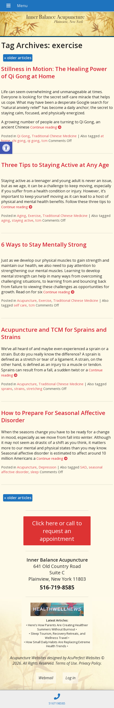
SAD (83, 467)
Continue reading (45, 127)
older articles (17, 57)
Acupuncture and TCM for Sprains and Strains (54, 333)
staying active (22, 220)
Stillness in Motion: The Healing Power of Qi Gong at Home (54, 72)
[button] (6, 148)
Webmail (46, 677)
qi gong (33, 140)
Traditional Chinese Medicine (54, 136)
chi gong (19, 140)
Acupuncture (27, 300)
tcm (44, 140)
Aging (21, 215)
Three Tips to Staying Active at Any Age (55, 165)
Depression (47, 467)
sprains (6, 388)
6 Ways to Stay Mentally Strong (43, 244)
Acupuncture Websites (28, 657)
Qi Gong (23, 136)
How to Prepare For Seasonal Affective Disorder (53, 416)
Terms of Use (66, 663)
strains (19, 388)
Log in (70, 677)
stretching (34, 388)
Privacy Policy (90, 663)
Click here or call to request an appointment (57, 530)
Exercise (34, 215)
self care (20, 305)
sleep (35, 472)
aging (5, 220)
